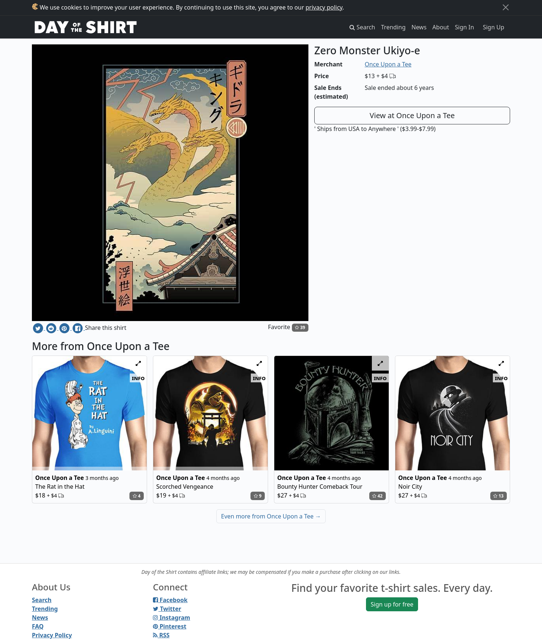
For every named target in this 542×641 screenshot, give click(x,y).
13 (498, 496)
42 (377, 496)
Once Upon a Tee (388, 64)
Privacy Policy (52, 635)
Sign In (464, 27)
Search (41, 600)
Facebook (170, 600)
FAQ (38, 626)
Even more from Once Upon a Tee (271, 516)
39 (300, 327)
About (440, 27)
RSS (161, 635)
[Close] (505, 7)
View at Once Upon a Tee (412, 115)
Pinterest (169, 626)
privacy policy (324, 7)
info (138, 378)
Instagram (171, 617)
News (418, 27)
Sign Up (493, 27)
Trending (393, 27)
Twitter (167, 609)
